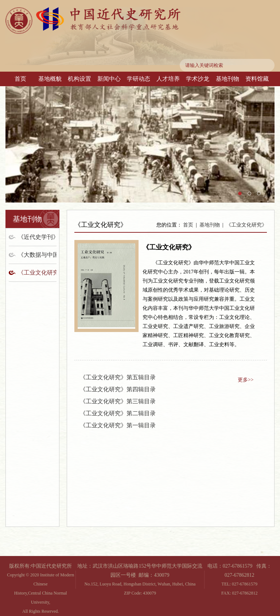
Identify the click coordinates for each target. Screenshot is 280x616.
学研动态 (138, 79)
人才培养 (168, 79)
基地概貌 (50, 79)
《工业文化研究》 (37, 272)
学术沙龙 (197, 79)
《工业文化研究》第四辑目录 (118, 389)
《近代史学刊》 (37, 237)
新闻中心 (109, 79)
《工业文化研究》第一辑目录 (118, 425)
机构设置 (79, 79)
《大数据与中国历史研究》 (37, 255)
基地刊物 (227, 79)
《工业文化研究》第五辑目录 (118, 377)
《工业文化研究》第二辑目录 (118, 413)
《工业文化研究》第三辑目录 (118, 401)
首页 (20, 79)
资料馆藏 (257, 79)
